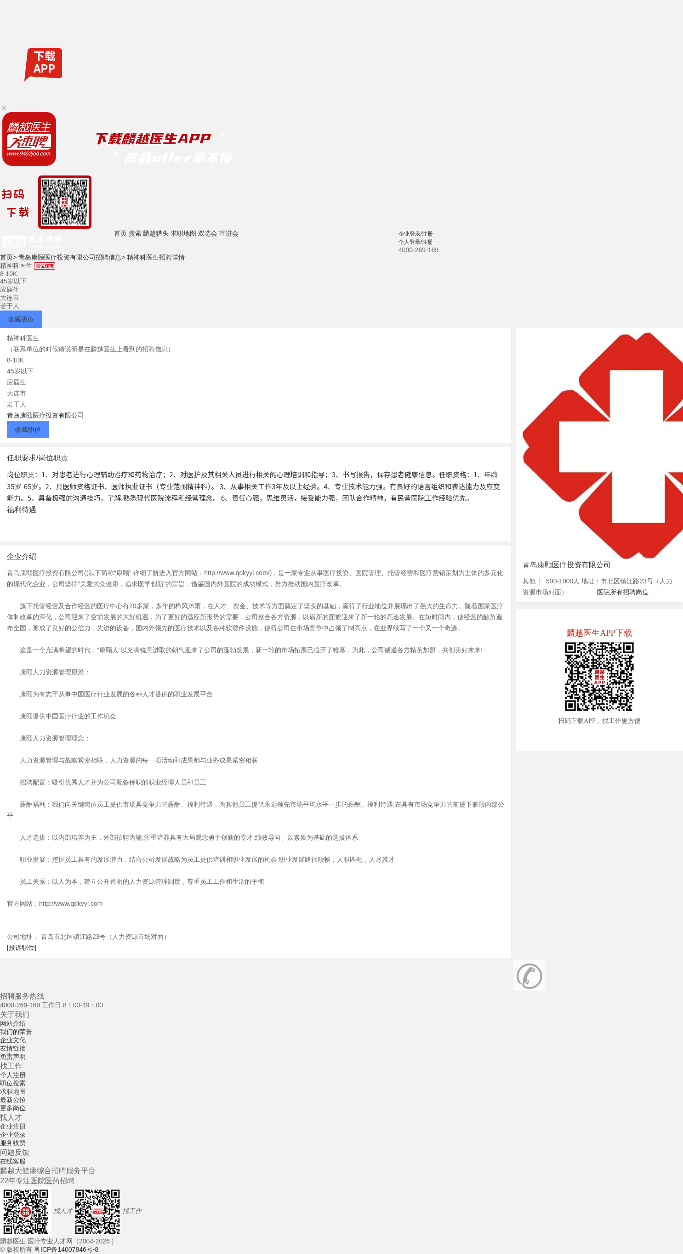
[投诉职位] (21, 947)
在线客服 (13, 1161)
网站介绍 (13, 1023)
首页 (120, 233)
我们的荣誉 (16, 1031)
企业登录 (13, 1134)
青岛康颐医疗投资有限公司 (45, 415)
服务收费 (13, 1143)
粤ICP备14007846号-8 (66, 1249)
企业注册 (13, 1126)
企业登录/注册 (415, 234)
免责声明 (13, 1056)
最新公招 (13, 1099)
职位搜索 (13, 1083)
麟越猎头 (156, 233)
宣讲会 (229, 233)
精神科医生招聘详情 (156, 257)
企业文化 (13, 1040)
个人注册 (13, 1075)
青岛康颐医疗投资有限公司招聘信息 (71, 257)
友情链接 (13, 1048)
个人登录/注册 (415, 242)
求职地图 (183, 233)
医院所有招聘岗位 (623, 592)
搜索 (135, 233)
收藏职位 (21, 319)
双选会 (207, 233)
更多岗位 (13, 1108)
